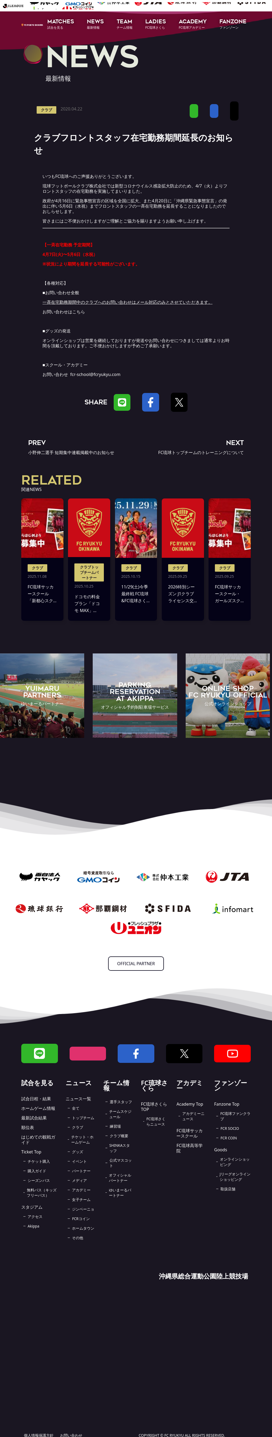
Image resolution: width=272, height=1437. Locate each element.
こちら (78, 312)
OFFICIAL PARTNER (136, 963)
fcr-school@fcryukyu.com (95, 374)
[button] (60, 24)
